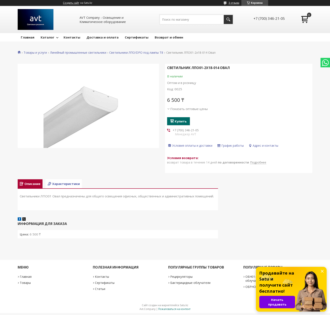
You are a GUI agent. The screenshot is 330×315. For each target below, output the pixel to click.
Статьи (100, 291)
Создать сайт (71, 2)
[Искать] (228, 19)
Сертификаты (136, 37)
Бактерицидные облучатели (190, 285)
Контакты (72, 37)
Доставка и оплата (102, 37)
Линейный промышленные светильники (78, 52)
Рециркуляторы (181, 278)
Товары (25, 285)
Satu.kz (184, 307)
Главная (27, 37)
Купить (181, 121)
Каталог (47, 37)
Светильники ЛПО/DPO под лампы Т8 (136, 52)
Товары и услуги (35, 52)
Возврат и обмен (169, 37)
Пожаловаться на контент (174, 311)
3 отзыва (234, 3)
